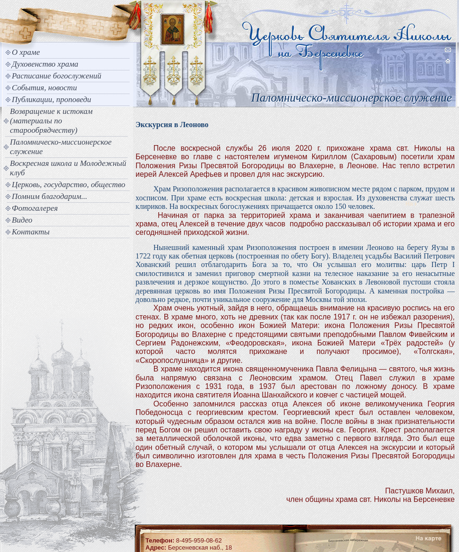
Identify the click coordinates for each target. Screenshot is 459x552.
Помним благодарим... (49, 196)
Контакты (31, 231)
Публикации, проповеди (51, 99)
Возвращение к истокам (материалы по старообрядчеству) (51, 121)
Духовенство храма (45, 64)
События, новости (44, 87)
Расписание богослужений (57, 75)
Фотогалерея (35, 208)
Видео (22, 220)
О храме (26, 52)
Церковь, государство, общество (68, 184)
